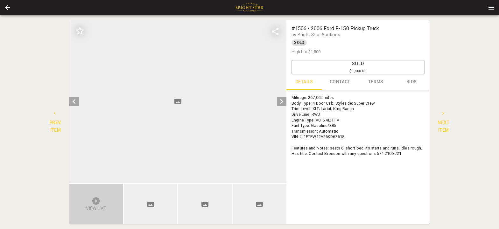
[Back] (7, 7)
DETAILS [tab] (304, 82)
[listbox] (177, 101)
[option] (177, 101)
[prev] (74, 101)
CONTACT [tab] (340, 82)
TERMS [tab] (376, 82)
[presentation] (249, 7)
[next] (281, 101)
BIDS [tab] (412, 82)
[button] (7, 7)
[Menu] (491, 7)
